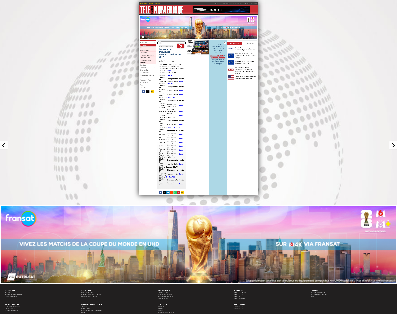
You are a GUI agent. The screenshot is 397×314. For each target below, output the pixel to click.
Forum (142, 85)
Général (160, 310)
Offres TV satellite (240, 292)
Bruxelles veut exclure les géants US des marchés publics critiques (245, 56)
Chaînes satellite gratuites (319, 294)
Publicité (160, 308)
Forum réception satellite (89, 296)
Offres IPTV (237, 296)
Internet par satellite (250, 3)
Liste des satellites (87, 292)
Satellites (143, 65)
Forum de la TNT (163, 298)
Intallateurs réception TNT (166, 296)
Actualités (143, 45)
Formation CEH (238, 306)
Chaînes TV (144, 70)
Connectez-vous (217, 56)
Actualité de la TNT (164, 292)
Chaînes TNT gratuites (165, 294)
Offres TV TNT (238, 294)
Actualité (84, 306)
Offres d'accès (86, 308)
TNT (231, 3)
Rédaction (161, 306)
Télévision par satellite (222, 3)
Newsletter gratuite (146, 60)
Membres (143, 43)
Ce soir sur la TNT (10, 308)
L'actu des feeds (145, 57)
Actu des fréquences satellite (14, 294)
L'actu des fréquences (147, 55)
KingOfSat (171, 70)
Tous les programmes (11, 310)
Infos (181, 82)
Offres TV (143, 67)
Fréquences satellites (166, 46)
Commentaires (144, 50)
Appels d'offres (145, 80)
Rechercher (143, 53)
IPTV (234, 3)
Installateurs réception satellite (91, 294)
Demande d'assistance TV (166, 312)
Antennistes (144, 82)
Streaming (240, 3)
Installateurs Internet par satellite (91, 310)
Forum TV (314, 296)
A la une (142, 48)
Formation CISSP (239, 308)
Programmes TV (145, 72)
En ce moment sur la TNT (13, 306)
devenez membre (218, 58)
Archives (143, 62)
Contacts (143, 87)
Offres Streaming (239, 298)
